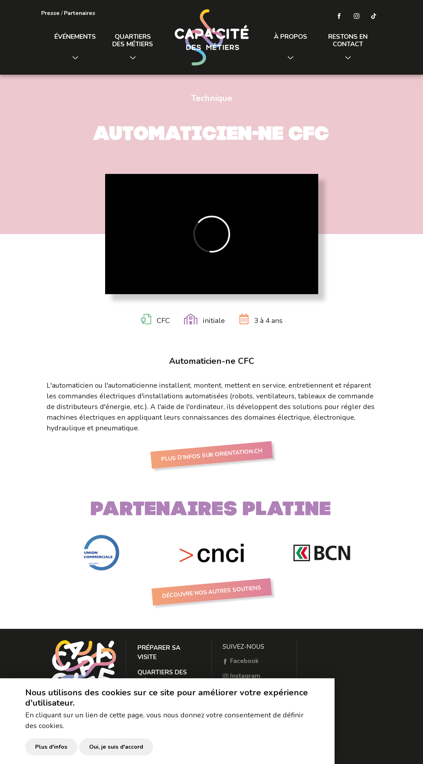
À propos (290, 36)
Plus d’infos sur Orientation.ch (211, 455)
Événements (75, 36)
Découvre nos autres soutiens (211, 592)
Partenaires (79, 13)
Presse (50, 13)
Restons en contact (348, 40)
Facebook (241, 661)
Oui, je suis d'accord (116, 750)
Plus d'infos (51, 750)
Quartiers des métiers (132, 40)
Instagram (241, 676)
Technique (211, 98)
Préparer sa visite (158, 652)
